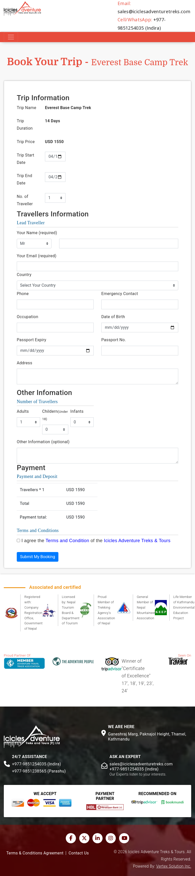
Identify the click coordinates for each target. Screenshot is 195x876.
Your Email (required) (36, 255)
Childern (55, 415)
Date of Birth (113, 316)
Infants (77, 411)
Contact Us (79, 853)
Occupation (27, 316)
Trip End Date (24, 179)
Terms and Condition (67, 540)
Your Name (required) (37, 232)
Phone (23, 293)
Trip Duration (25, 124)
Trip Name (26, 107)
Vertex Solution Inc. (173, 866)
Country (24, 274)
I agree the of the (95, 540)
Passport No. (113, 339)
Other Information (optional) (43, 441)
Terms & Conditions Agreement (34, 853)
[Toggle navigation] (11, 37)
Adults (23, 411)
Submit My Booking (37, 556)
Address (24, 362)
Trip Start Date (25, 159)
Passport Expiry (31, 339)
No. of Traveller (25, 200)
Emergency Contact (119, 293)
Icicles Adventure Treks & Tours (137, 540)
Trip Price (26, 141)
